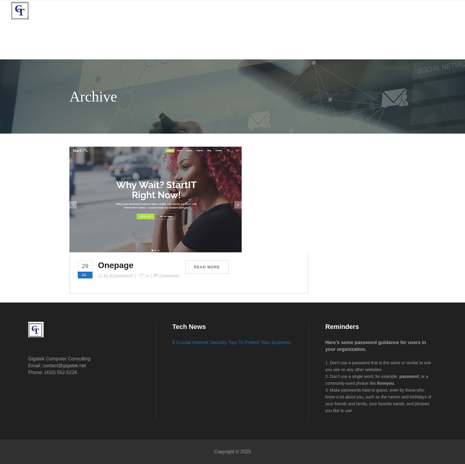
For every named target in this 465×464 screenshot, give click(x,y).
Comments (169, 275)
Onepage (115, 265)
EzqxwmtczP (121, 275)
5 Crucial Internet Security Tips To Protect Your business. (232, 342)
